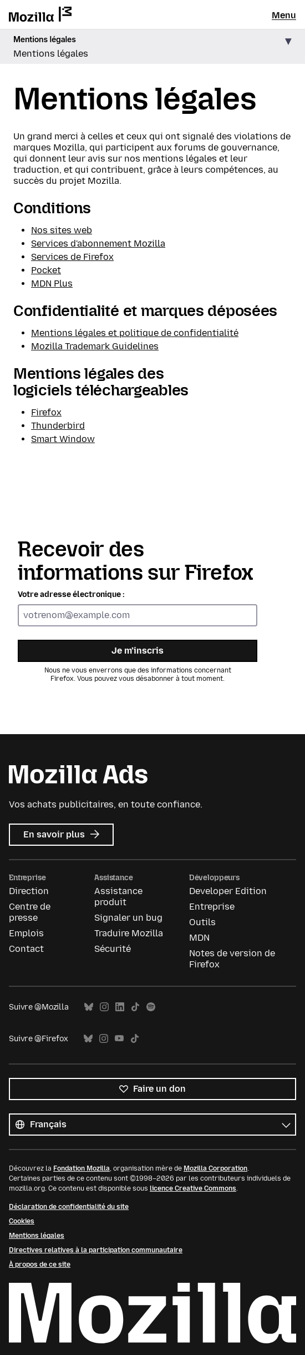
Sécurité (112, 949)
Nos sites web (61, 230)
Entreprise (212, 906)
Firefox (46, 412)
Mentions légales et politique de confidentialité (134, 333)
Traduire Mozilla (128, 933)
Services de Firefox (72, 257)
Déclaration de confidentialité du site (69, 1207)
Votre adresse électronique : (71, 594)
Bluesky (88, 1007)
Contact (26, 949)
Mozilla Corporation (215, 1168)
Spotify (150, 1007)
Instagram (104, 1007)
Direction (29, 891)
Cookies (21, 1221)
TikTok (135, 1007)
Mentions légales (36, 1235)
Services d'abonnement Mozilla (98, 243)
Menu (284, 15)
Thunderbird (58, 425)
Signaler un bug (128, 917)
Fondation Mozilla (81, 1168)
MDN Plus (52, 283)
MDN (199, 937)
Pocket (46, 270)
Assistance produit (118, 896)
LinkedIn (119, 1007)
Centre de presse (29, 912)
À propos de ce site (39, 1264)
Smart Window (63, 439)
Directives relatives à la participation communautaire (95, 1250)
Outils (202, 922)
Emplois (26, 933)
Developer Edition (228, 891)
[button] (152, 47)
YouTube (119, 1039)
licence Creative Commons (193, 1188)
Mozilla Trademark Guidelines (95, 346)
